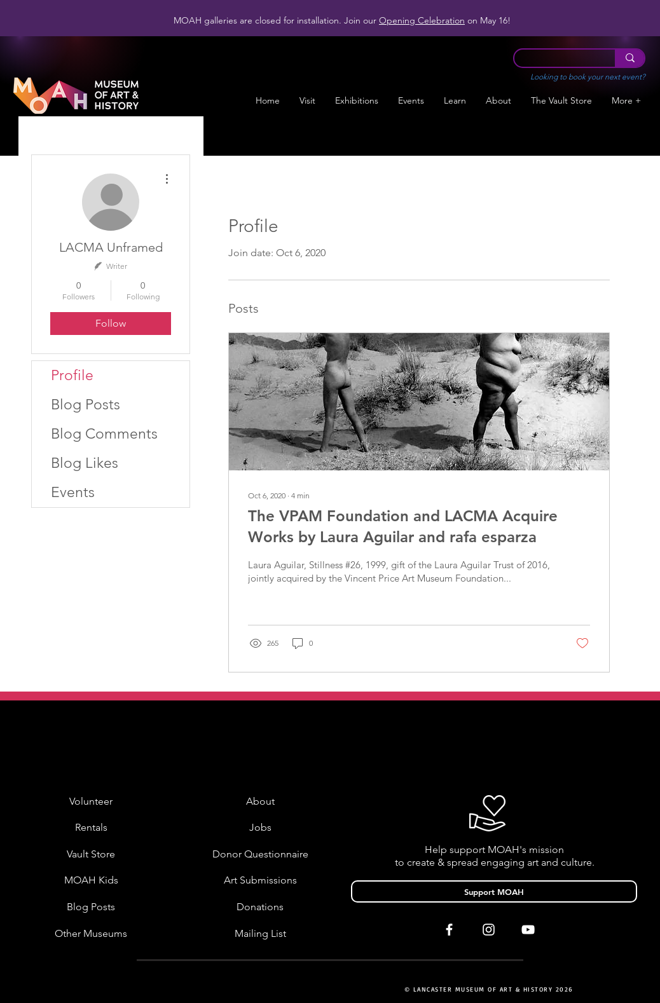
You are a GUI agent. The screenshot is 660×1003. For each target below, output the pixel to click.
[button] (357, 101)
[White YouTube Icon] (528, 930)
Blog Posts (85, 404)
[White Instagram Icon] (489, 930)
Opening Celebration (422, 20)
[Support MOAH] (494, 891)
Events (73, 492)
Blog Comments (104, 433)
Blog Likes (84, 463)
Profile (72, 375)
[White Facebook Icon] (449, 930)
